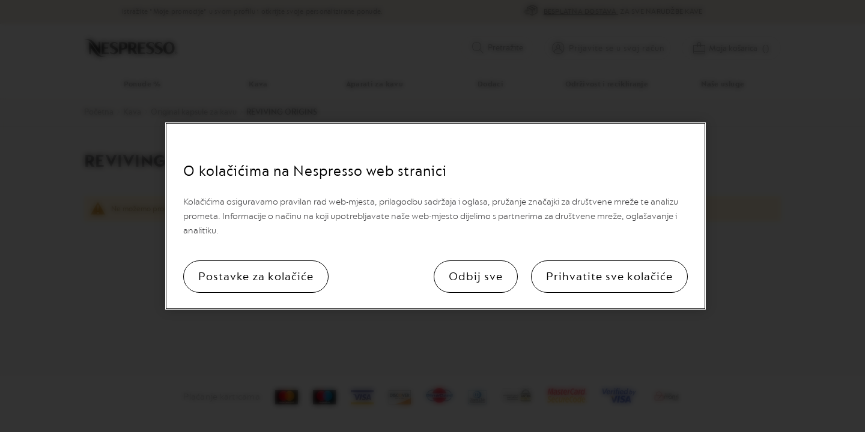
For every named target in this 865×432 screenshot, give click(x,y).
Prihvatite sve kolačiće (609, 276)
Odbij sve (476, 276)
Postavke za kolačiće (256, 276)
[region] (435, 216)
